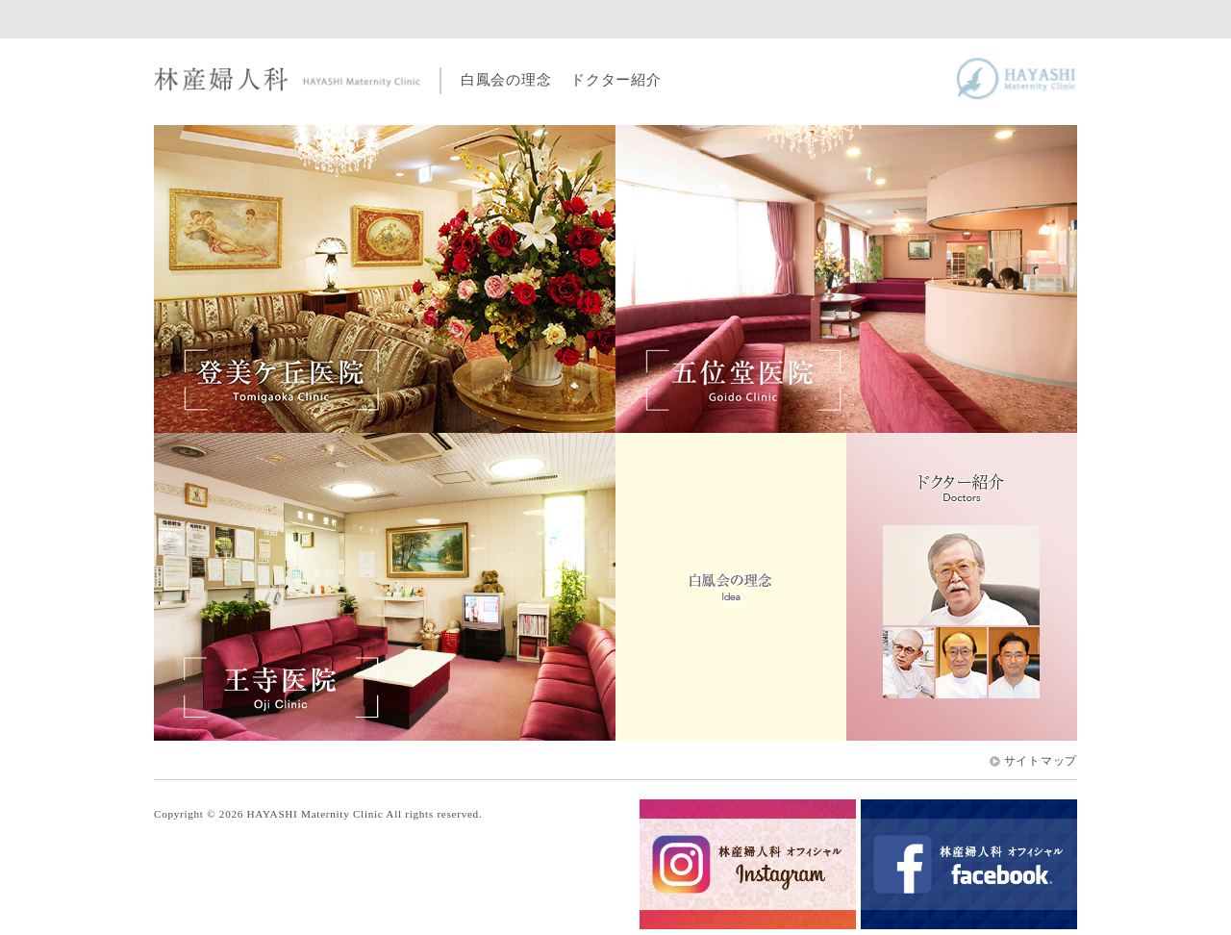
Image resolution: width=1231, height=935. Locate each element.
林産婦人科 (287, 79)
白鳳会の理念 (506, 79)
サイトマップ (1040, 761)
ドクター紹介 (615, 79)
